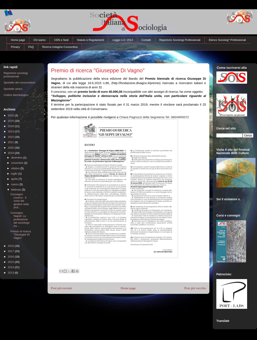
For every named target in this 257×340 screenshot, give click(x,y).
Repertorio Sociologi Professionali (179, 40)
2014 (11, 267)
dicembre (17, 157)
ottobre (15, 168)
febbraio (16, 189)
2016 (11, 256)
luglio (14, 173)
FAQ (31, 46)
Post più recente (61, 288)
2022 (11, 136)
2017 (11, 251)
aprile (15, 178)
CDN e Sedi (61, 40)
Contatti (146, 40)
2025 (11, 120)
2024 (11, 126)
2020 (11, 147)
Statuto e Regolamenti (90, 40)
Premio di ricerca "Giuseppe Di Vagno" (20, 234)
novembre (17, 162)
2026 (11, 115)
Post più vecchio (195, 288)
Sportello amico (13, 88)
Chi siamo (39, 40)
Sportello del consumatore (19, 82)
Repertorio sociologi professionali (16, 74)
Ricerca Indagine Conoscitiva (60, 46)
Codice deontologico (16, 95)
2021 (11, 142)
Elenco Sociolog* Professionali (227, 40)
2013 (11, 272)
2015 (11, 261)
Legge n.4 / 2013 (122, 40)
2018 (11, 245)
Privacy (15, 46)
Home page (18, 40)
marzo (15, 184)
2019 (11, 153)
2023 (11, 131)
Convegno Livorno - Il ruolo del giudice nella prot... (19, 201)
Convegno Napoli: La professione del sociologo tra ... (19, 219)
